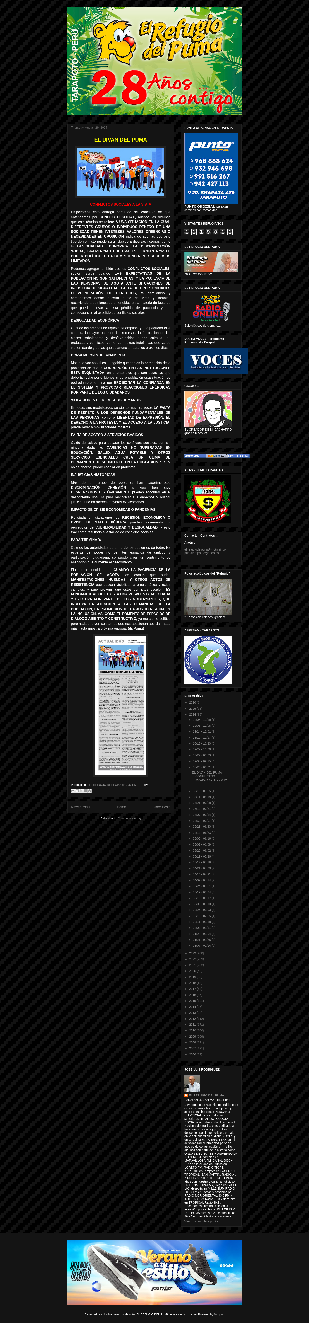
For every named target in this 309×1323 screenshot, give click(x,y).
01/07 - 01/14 (202, 945)
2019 (193, 977)
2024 (193, 714)
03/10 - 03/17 (202, 898)
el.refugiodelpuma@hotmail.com (206, 549)
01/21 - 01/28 (202, 939)
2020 (193, 971)
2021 (193, 965)
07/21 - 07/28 (202, 803)
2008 (193, 1042)
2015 (193, 1000)
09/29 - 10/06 (202, 749)
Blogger (218, 1314)
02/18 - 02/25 (202, 916)
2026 (193, 702)
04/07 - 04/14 (202, 880)
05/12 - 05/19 (202, 862)
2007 (193, 1048)
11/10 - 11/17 (202, 737)
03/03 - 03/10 (202, 904)
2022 (193, 959)
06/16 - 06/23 (202, 832)
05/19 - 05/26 (202, 856)
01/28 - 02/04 (202, 934)
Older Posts (161, 807)
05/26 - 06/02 (202, 850)
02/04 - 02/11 (202, 927)
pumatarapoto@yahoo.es (201, 553)
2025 (193, 708)
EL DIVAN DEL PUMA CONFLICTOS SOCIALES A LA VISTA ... (209, 778)
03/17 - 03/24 (202, 892)
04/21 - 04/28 (202, 868)
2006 (193, 1054)
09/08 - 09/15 (202, 761)
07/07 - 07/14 (202, 815)
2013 (193, 1012)
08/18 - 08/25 (202, 791)
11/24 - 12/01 (202, 731)
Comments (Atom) (129, 818)
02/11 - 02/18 (202, 922)
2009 (193, 1036)
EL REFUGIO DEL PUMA (206, 1095)
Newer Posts (80, 807)
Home (121, 807)
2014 (193, 1006)
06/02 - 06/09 (202, 844)
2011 (193, 1024)
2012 (193, 1018)
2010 (193, 1030)
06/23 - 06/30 (202, 826)
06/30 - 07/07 (202, 820)
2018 (193, 983)
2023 (193, 953)
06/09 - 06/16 (202, 838)
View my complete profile (201, 1221)
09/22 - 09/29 (202, 755)
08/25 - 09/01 (202, 767)
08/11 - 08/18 (202, 797)
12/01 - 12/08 (202, 725)
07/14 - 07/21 (202, 808)
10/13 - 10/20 (202, 743)
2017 (193, 989)
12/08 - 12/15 (202, 719)
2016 (193, 995)
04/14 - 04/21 (202, 874)
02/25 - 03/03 (202, 910)
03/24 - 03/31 (202, 886)
